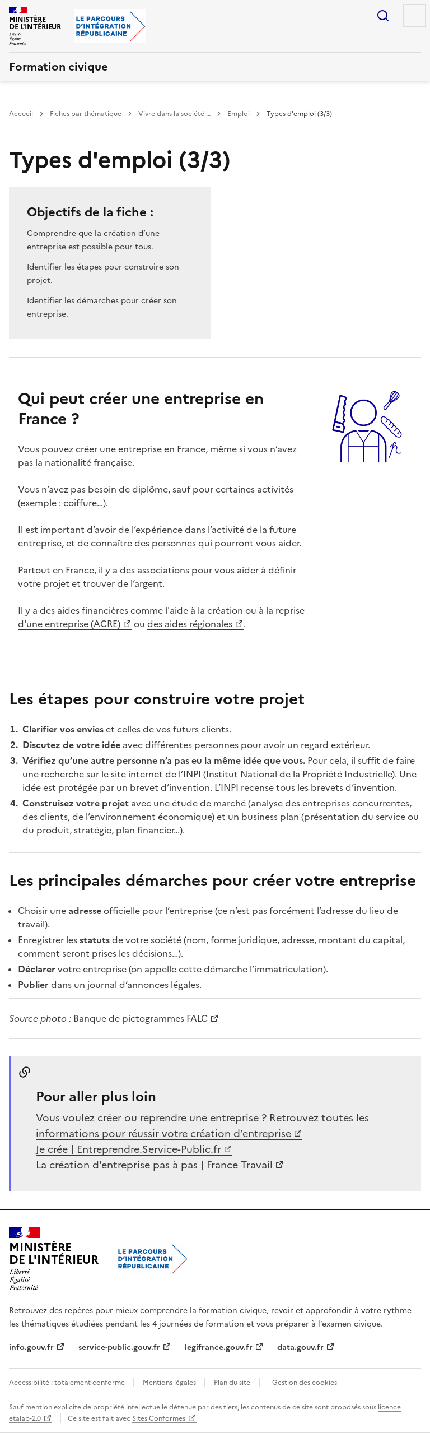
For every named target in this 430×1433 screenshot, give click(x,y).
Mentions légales (170, 1383)
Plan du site (232, 1383)
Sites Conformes (158, 1418)
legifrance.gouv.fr (219, 1347)
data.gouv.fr (300, 1347)
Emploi (238, 114)
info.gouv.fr (31, 1347)
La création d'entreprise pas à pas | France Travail (154, 1164)
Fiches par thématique (85, 114)
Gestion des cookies (304, 1383)
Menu (414, 15)
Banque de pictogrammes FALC (140, 1018)
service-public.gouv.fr (119, 1347)
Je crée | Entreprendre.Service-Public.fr (128, 1149)
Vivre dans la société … (174, 114)
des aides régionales (189, 623)
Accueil (21, 114)
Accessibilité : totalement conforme (68, 1383)
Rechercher (383, 15)
